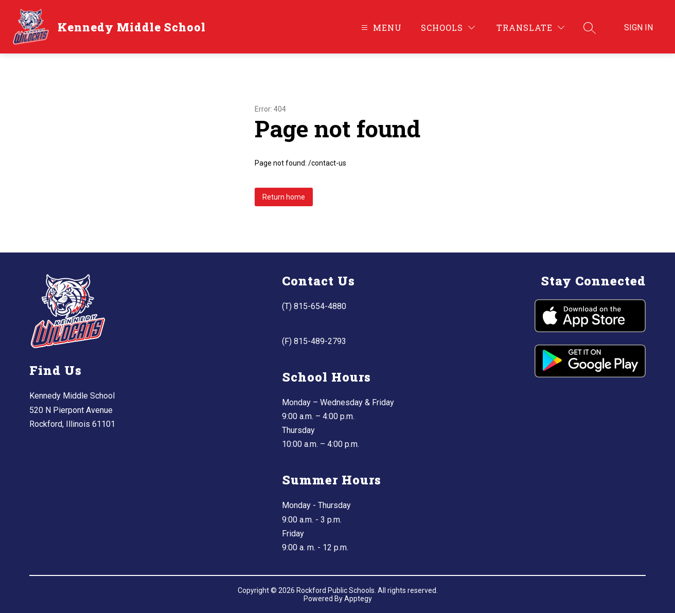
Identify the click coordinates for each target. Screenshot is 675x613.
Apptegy (358, 598)
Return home (283, 197)
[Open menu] (380, 27)
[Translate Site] (530, 27)
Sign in (638, 27)
